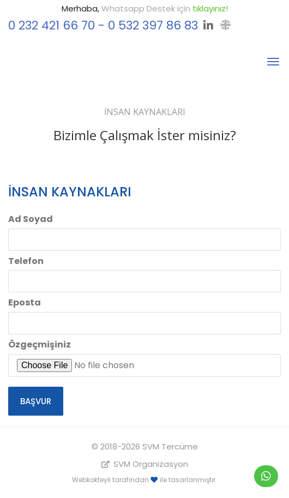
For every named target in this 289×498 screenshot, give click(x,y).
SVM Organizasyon (144, 464)
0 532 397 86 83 (153, 25)
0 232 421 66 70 (51, 25)
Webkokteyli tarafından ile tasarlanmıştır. (144, 479)
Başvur (35, 401)
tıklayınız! (210, 8)
